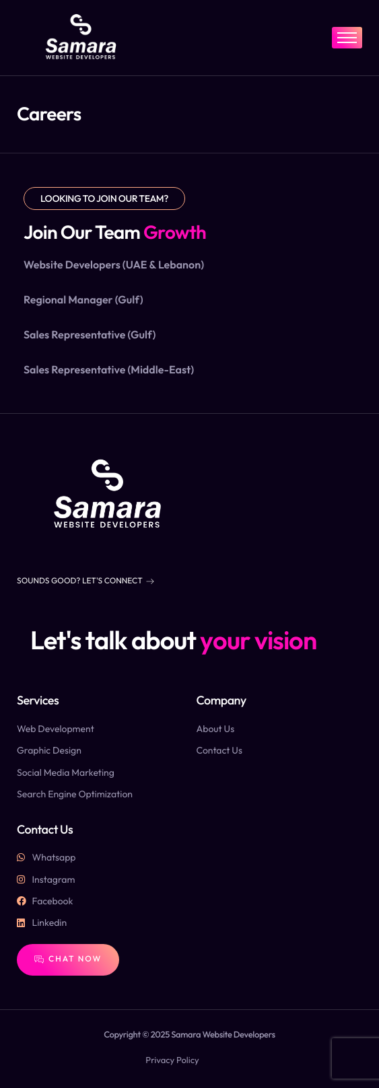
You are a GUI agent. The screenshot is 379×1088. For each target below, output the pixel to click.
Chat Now (68, 959)
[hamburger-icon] (347, 37)
